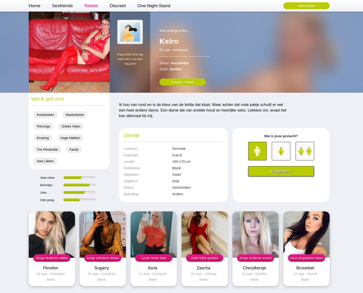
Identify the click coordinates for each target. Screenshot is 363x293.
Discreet (118, 5)
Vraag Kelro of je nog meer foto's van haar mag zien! (130, 59)
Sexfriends (62, 5)
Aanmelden (306, 6)
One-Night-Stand (153, 5)
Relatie (91, 5)
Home (35, 5)
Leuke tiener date (153, 258)
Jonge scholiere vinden (102, 258)
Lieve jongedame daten (306, 258)
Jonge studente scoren (255, 258)
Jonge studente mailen (52, 258)
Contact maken (182, 82)
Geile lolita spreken (204, 258)
